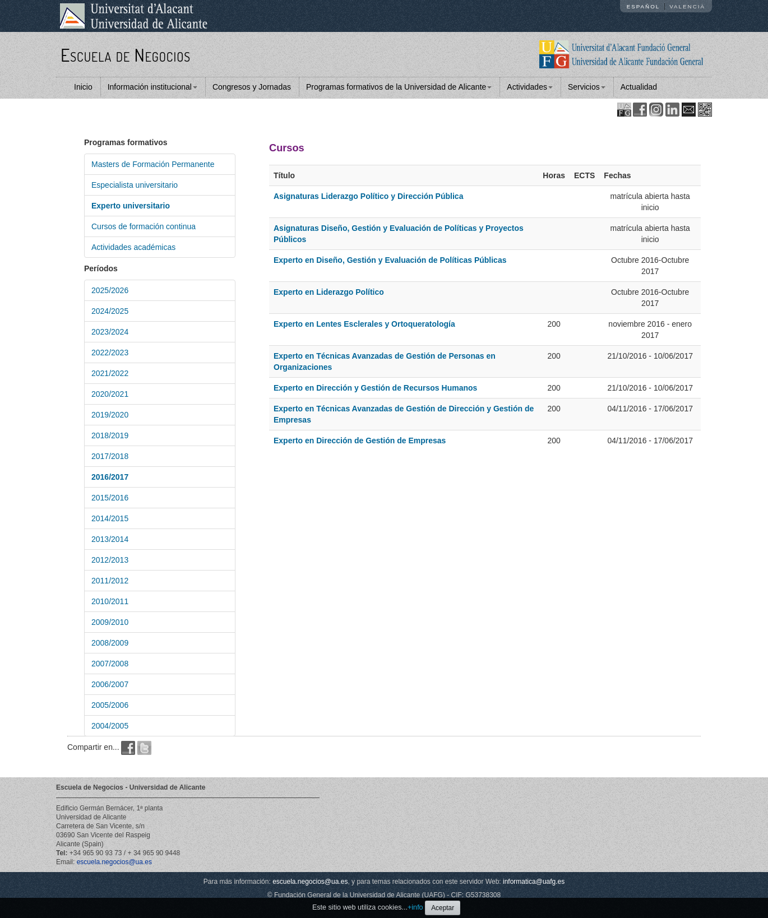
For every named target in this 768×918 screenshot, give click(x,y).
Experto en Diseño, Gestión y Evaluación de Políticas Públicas (390, 260)
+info (415, 907)
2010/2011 (109, 601)
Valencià (687, 6)
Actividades (530, 86)
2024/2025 (109, 311)
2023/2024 (109, 331)
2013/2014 (109, 539)
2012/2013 (109, 559)
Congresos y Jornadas (251, 86)
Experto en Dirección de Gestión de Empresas (360, 440)
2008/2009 (109, 642)
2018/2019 (109, 435)
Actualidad (639, 86)
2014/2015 (109, 518)
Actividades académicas (133, 247)
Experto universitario (130, 205)
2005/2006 (109, 705)
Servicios (586, 86)
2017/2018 (109, 456)
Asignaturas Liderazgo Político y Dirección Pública (368, 196)
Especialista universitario (134, 184)
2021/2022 (109, 373)
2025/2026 (109, 290)
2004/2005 (109, 725)
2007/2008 (109, 663)
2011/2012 (109, 580)
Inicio (83, 86)
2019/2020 (109, 414)
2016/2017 (109, 476)
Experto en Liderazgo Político (329, 292)
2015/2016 (109, 497)
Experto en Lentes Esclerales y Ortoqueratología (364, 323)
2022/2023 (109, 352)
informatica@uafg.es (534, 881)
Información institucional (152, 86)
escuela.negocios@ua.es (114, 862)
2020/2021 (109, 394)
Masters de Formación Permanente (152, 164)
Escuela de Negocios (126, 54)
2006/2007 (109, 684)
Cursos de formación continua (143, 226)
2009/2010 (109, 622)
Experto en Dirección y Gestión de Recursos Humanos (375, 387)
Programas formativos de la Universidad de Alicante (399, 86)
